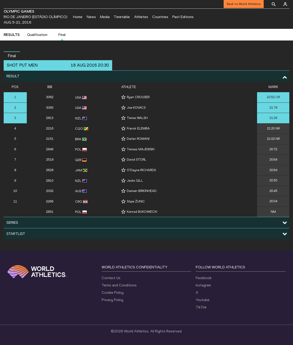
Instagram (203, 285)
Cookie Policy (113, 292)
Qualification (37, 34)
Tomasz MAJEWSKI (141, 149)
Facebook (204, 278)
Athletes (141, 17)
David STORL (136, 160)
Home (77, 17)
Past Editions (183, 17)
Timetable (122, 17)
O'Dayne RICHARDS (141, 170)
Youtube (202, 300)
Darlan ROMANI (138, 139)
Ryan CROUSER (138, 97)
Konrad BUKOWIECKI (142, 212)
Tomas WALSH (137, 118)
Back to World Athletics (243, 4)
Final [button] (12, 55)
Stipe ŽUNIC (136, 201)
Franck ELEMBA (138, 128)
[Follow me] (123, 97)
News (91, 17)
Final (61, 34)
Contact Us (111, 278)
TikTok (201, 307)
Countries (160, 17)
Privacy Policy (112, 300)
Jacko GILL (135, 181)
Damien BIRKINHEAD (142, 191)
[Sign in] (285, 4)
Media (105, 17)
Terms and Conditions (119, 285)
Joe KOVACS (136, 108)
